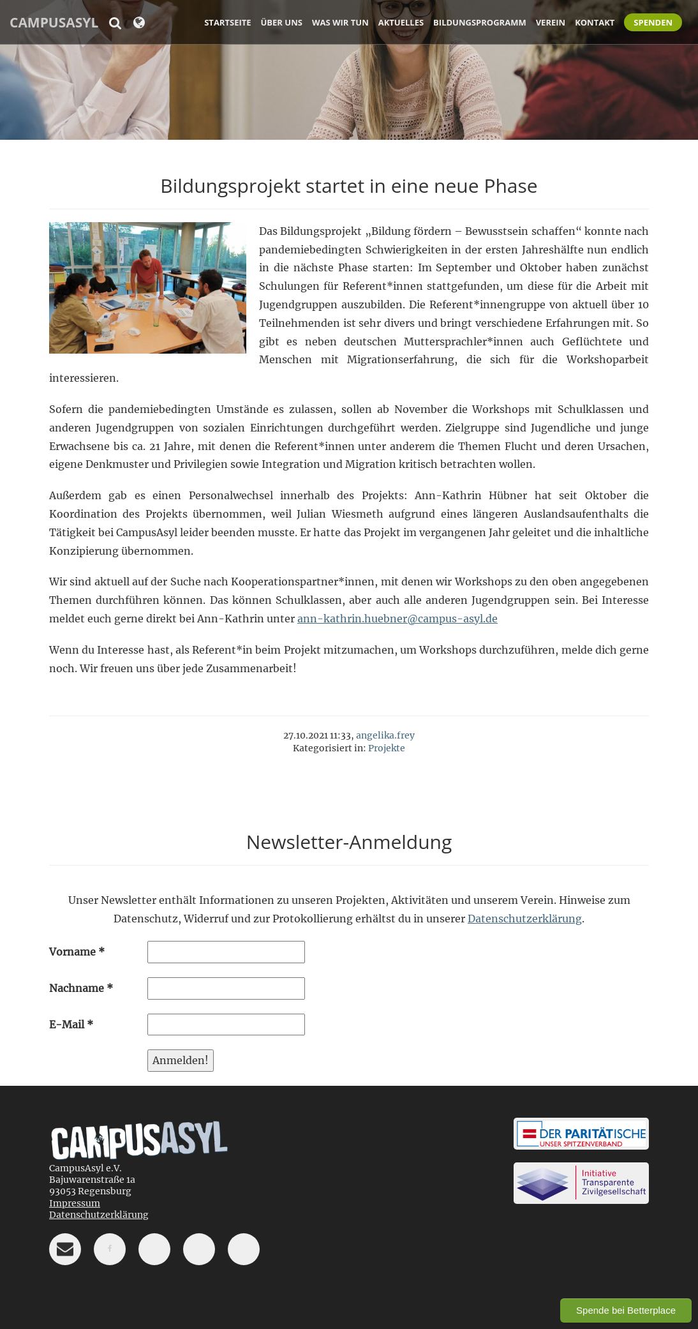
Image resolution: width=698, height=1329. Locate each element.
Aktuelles (401, 22)
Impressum (74, 1203)
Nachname (81, 988)
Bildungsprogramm (479, 22)
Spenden (653, 22)
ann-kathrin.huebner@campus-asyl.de (397, 618)
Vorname (77, 951)
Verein (550, 22)
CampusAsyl (54, 22)
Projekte (386, 748)
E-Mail (71, 1024)
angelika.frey (385, 735)
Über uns (281, 22)
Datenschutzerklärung (525, 918)
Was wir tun (340, 22)
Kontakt (594, 22)
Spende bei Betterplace (626, 1310)
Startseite (227, 22)
